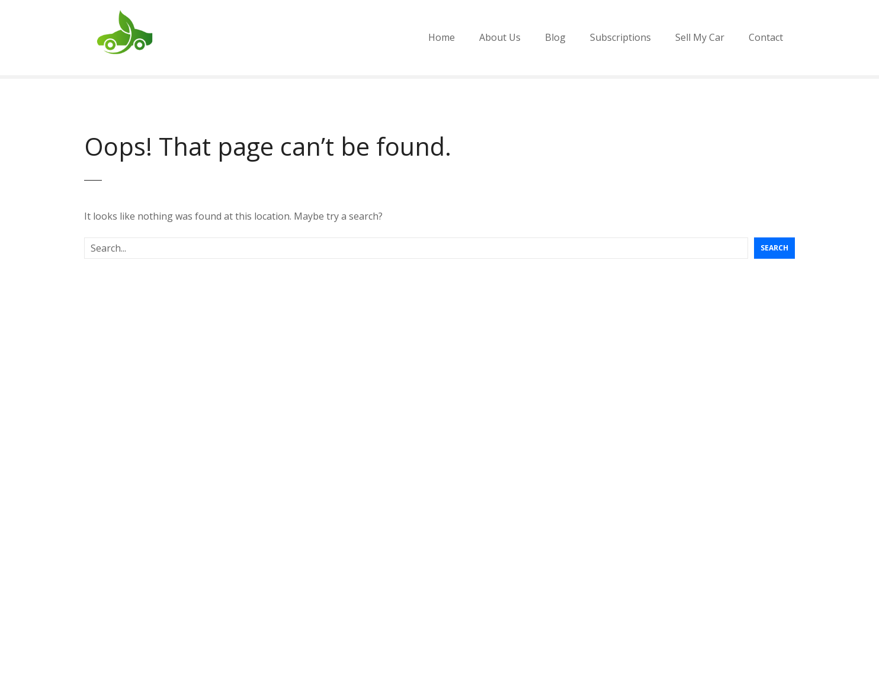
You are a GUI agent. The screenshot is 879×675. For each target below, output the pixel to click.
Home (441, 37)
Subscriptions (620, 37)
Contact (766, 37)
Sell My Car (699, 37)
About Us (500, 37)
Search (774, 248)
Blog (555, 37)
